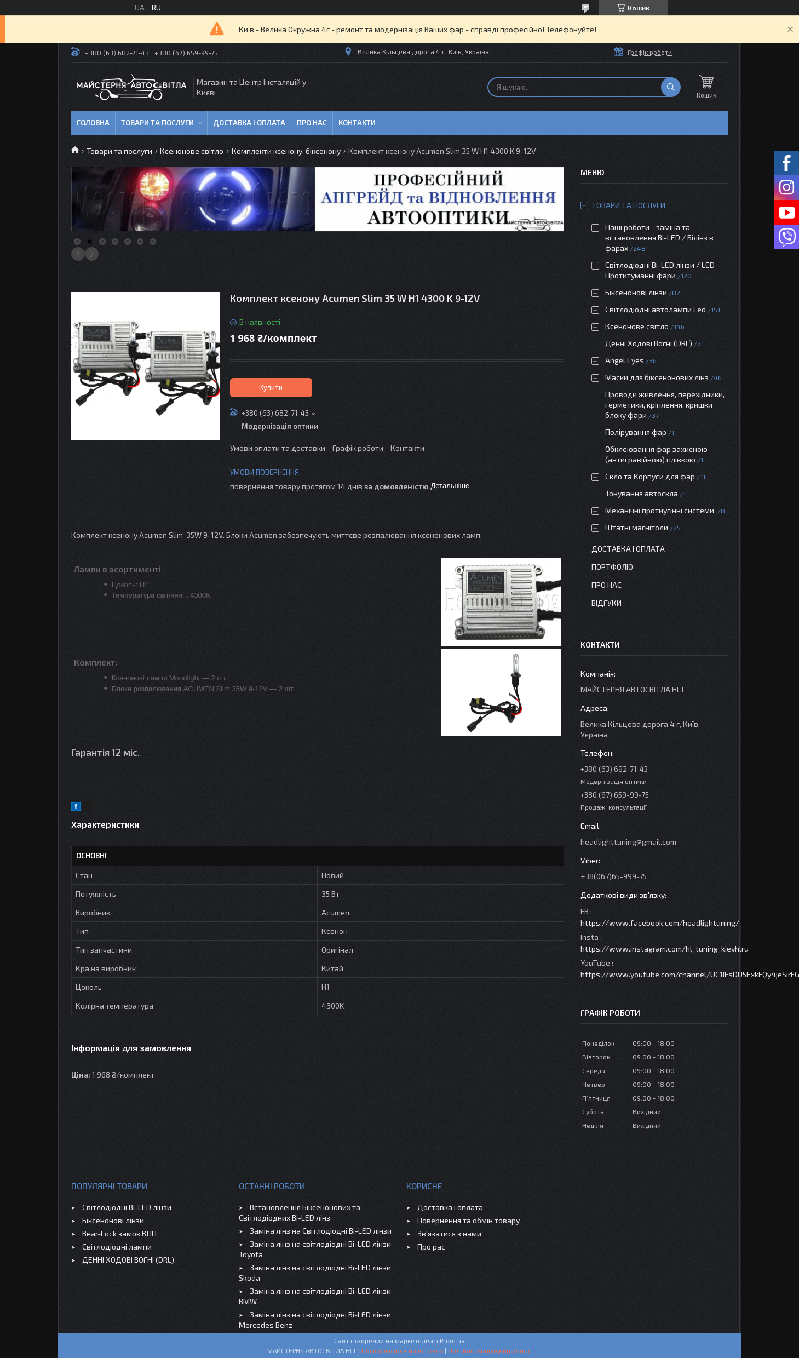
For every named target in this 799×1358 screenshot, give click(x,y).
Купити (271, 387)
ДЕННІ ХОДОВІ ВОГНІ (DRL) (128, 1259)
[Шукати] (671, 87)
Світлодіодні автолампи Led (655, 309)
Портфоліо (612, 566)
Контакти (357, 122)
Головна (93, 122)
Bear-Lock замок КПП (119, 1233)
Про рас (431, 1246)
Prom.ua (452, 1340)
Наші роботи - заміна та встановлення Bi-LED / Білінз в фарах (659, 237)
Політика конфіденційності (490, 1350)
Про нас (312, 122)
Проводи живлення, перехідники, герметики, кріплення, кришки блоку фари (665, 404)
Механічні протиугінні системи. (660, 510)
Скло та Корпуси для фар (650, 476)
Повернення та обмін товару (468, 1220)
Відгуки (606, 603)
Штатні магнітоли (636, 527)
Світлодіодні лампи (117, 1246)
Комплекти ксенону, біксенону (286, 151)
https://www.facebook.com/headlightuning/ (659, 922)
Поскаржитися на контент (402, 1350)
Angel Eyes (624, 360)
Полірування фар (635, 432)
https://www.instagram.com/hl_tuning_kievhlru (664, 948)
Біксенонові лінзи (636, 292)
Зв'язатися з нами (449, 1233)
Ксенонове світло (191, 151)
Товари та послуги (157, 122)
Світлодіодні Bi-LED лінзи (126, 1207)
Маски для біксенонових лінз (657, 377)
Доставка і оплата (249, 122)
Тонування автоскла (641, 493)
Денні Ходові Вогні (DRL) (648, 343)
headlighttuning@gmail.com (628, 841)
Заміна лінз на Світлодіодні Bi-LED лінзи (321, 1230)
